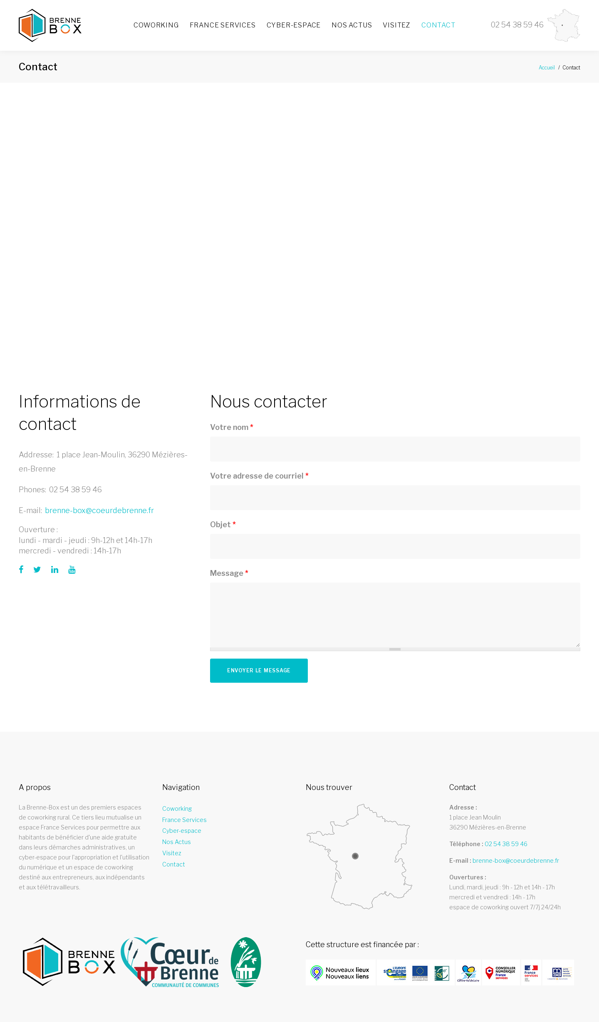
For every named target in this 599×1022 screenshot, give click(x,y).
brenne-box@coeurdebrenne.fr (99, 510)
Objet (223, 524)
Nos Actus (352, 25)
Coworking (156, 25)
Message (229, 573)
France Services (223, 25)
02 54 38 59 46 (75, 489)
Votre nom (231, 427)
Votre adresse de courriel (259, 476)
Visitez (397, 25)
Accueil (547, 67)
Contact (438, 25)
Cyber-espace (294, 25)
